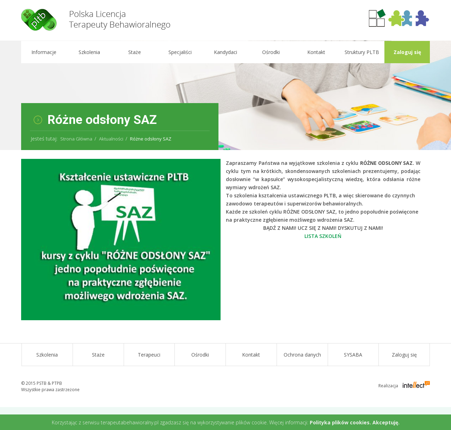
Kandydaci (225, 52)
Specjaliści (180, 52)
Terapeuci (149, 354)
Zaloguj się (407, 52)
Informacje (43, 52)
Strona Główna (76, 139)
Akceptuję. (386, 422)
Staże (134, 52)
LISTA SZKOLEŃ (322, 236)
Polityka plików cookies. (340, 422)
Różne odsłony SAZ (150, 139)
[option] (225, 95)
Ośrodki (270, 52)
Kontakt (316, 52)
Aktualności (111, 139)
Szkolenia (89, 52)
